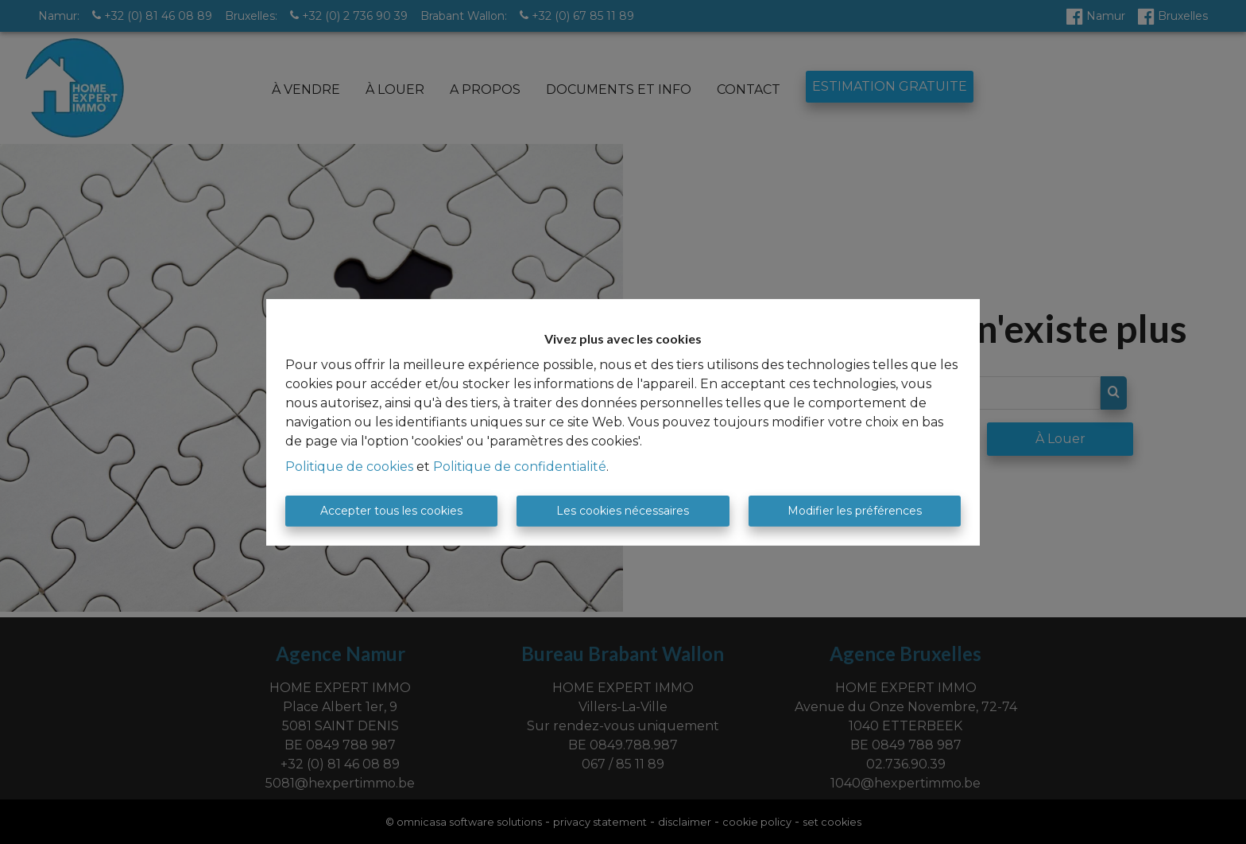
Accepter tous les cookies (391, 511)
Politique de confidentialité (519, 466)
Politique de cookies (349, 466)
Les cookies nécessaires (622, 511)
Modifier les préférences (854, 511)
